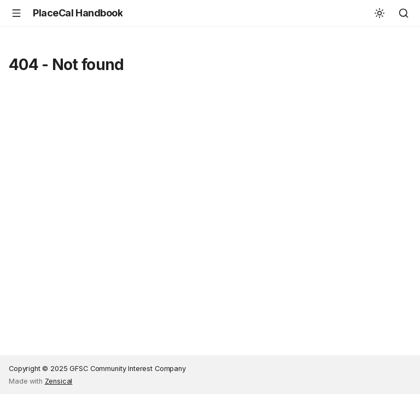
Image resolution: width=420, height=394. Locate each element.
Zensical (59, 381)
